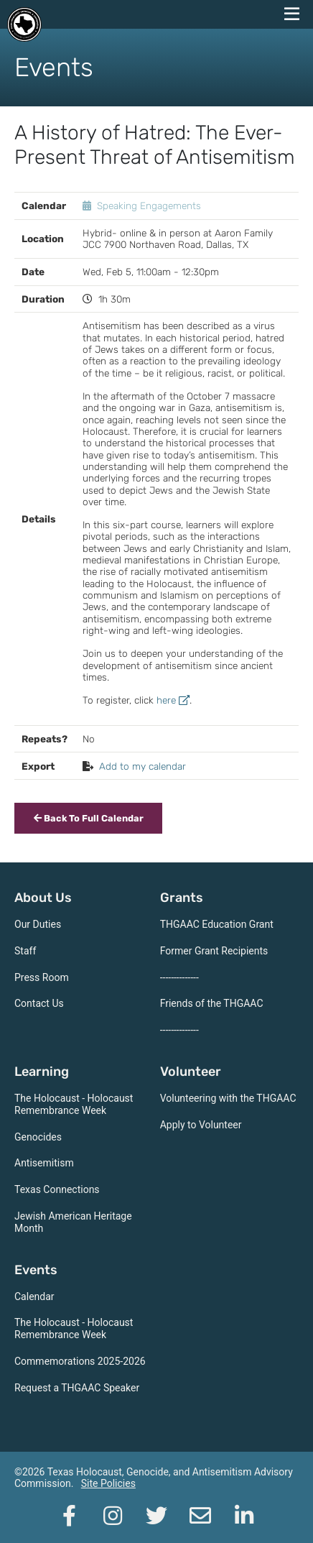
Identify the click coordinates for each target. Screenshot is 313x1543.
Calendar (34, 1296)
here (173, 700)
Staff (25, 951)
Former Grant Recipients (214, 951)
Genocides (38, 1137)
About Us (43, 898)
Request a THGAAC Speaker (76, 1388)
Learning (41, 1071)
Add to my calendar (142, 766)
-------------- (179, 977)
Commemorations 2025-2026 (80, 1361)
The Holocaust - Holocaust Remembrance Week (73, 1104)
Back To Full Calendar (89, 818)
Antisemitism (44, 1163)
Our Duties (37, 924)
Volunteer (190, 1071)
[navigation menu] (291, 14)
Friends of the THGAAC (211, 1003)
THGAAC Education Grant (217, 924)
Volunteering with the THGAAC (228, 1098)
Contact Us (39, 1003)
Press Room (41, 977)
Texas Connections (57, 1189)
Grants (181, 898)
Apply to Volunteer (201, 1124)
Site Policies (108, 1483)
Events (35, 1270)
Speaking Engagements (149, 205)
